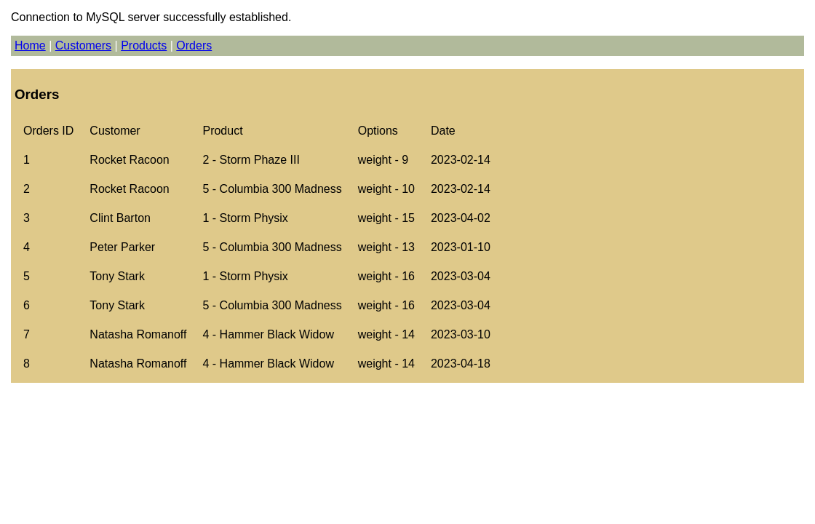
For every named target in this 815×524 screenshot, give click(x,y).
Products (144, 45)
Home (30, 45)
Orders (194, 45)
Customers (83, 45)
